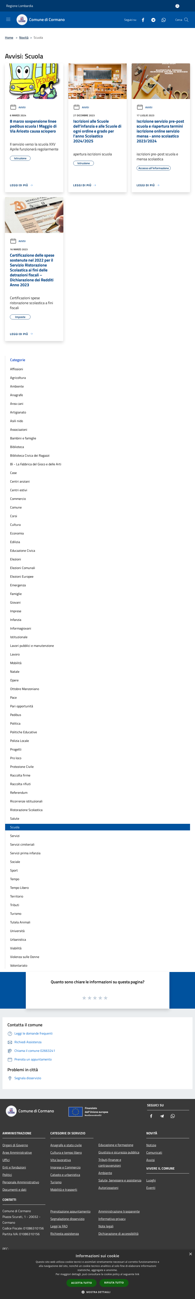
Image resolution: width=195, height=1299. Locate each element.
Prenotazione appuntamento (70, 1211)
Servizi (15, 835)
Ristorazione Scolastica (26, 809)
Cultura (15, 524)
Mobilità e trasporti (63, 1189)
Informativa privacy (112, 1218)
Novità (23, 37)
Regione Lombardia (19, 5)
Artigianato (18, 412)
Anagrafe (16, 394)
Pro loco (15, 757)
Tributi (14, 904)
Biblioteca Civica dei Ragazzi (30, 455)
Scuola (14, 827)
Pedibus (15, 714)
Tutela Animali (20, 922)
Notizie (151, 1145)
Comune (16, 507)
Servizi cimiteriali (22, 844)
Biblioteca (17, 446)
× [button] (190, 1254)
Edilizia (15, 541)
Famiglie (16, 593)
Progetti (15, 749)
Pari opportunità (21, 706)
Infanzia (15, 619)
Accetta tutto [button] (81, 1283)
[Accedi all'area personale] (177, 6)
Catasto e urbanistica (65, 1174)
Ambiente (17, 386)
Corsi (13, 515)
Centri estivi (18, 490)
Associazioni (18, 429)
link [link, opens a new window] (137, 1274)
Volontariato (18, 965)
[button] (98, 1292)
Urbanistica (18, 939)
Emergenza (18, 585)
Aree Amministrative (17, 1152)
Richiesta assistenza (64, 1233)
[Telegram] (152, 19)
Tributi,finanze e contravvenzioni (109, 1162)
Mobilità (15, 662)
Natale (14, 671)
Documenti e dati (14, 1189)
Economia (17, 533)
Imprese (15, 611)
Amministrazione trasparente (119, 1211)
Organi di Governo (15, 1145)
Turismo (15, 913)
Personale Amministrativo (20, 1182)
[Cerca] (186, 19)
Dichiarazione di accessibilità (118, 1233)
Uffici (6, 1159)
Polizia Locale (19, 740)
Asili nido (16, 420)
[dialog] (97, 1274)
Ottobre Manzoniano (24, 688)
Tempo (14, 878)
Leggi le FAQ (59, 1226)
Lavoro (15, 654)
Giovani (15, 602)
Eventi (150, 1187)
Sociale (15, 861)
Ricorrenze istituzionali (26, 801)
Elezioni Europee (21, 576)
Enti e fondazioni (14, 1167)
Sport (14, 870)
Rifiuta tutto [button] (114, 1282)
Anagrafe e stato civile (66, 1145)
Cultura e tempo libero (66, 1152)
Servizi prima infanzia (25, 853)
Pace (13, 697)
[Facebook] (141, 19)
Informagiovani (20, 628)
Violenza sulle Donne (24, 956)
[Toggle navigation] (8, 19)
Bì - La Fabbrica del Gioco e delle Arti (35, 464)
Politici (7, 1174)
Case (13, 472)
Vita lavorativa (60, 1159)
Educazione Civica (22, 550)
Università (17, 930)
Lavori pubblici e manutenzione (32, 645)
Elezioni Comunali (22, 567)
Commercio (18, 498)
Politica (15, 723)
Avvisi (18, 107)
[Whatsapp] (162, 19)
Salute (14, 818)
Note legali (105, 1226)
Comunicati (154, 1152)
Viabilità (15, 948)
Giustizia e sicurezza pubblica (118, 1152)
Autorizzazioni (108, 1187)
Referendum (18, 792)
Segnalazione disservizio (67, 1218)
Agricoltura (18, 377)
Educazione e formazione (115, 1144)
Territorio (16, 896)
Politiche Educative (23, 732)
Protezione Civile (22, 766)
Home (9, 37)
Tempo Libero (19, 887)
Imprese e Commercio (65, 1167)
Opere (14, 680)
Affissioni (16, 369)
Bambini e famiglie (23, 438)
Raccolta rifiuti (20, 783)
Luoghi (151, 1180)
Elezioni (15, 559)
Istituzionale (18, 636)
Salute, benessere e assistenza (119, 1180)
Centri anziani (20, 481)
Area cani (16, 403)
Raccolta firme (20, 775)
